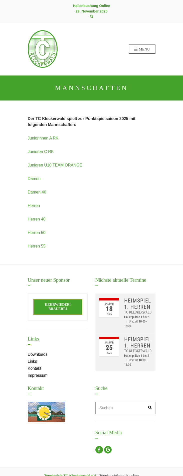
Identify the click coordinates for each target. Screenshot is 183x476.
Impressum (38, 375)
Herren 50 (37, 232)
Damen (34, 178)
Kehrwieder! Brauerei (58, 307)
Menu (142, 49)
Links (32, 361)
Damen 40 (37, 192)
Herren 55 (37, 246)
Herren (34, 206)
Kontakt (34, 368)
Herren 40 (37, 219)
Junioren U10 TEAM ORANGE (55, 165)
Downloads (38, 354)
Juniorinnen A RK (43, 138)
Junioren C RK (41, 152)
